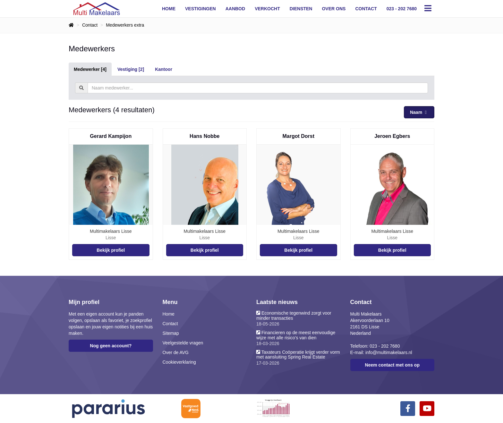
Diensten (301, 8)
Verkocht (267, 8)
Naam (419, 112)
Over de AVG (176, 352)
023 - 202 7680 (402, 8)
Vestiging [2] (130, 69)
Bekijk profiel (111, 250)
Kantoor (163, 69)
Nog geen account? (111, 345)
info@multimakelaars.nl (388, 352)
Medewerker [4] (90, 69)
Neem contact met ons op (392, 365)
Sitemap (171, 333)
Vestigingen (200, 8)
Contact (366, 8)
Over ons (333, 8)
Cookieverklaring (179, 362)
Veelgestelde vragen (183, 342)
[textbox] (258, 87)
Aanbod (235, 8)
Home (168, 8)
